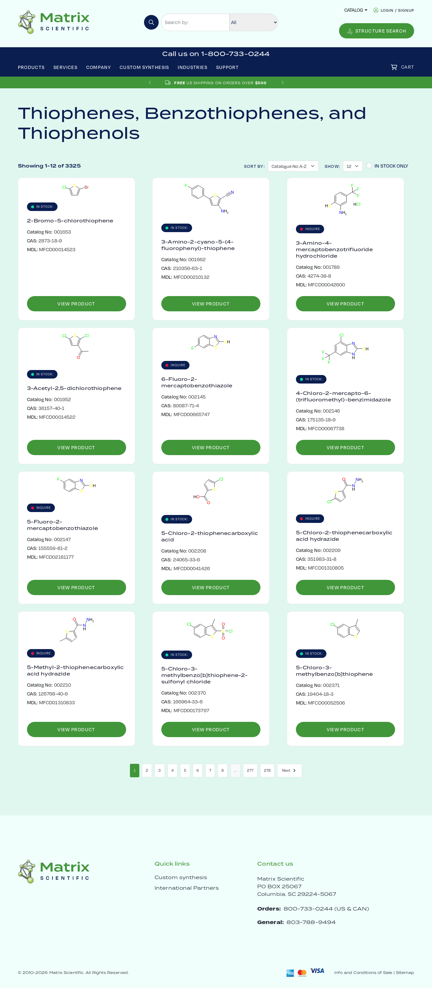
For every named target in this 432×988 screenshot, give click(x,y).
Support (227, 67)
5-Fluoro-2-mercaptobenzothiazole (62, 525)
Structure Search (376, 31)
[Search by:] (195, 22)
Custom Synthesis (144, 67)
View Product (76, 304)
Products (31, 67)
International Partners (187, 888)
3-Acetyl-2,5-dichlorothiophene (74, 388)
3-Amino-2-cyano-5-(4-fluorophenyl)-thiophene (198, 245)
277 (250, 770)
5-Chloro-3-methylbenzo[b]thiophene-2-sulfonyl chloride (204, 675)
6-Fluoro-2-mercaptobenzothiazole (196, 382)
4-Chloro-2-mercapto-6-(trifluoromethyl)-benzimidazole (343, 396)
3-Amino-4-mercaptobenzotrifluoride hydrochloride (334, 249)
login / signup (397, 10)
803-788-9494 (311, 922)
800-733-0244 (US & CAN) (326, 909)
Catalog (353, 10)
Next (289, 770)
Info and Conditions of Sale (363, 972)
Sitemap (405, 972)
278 (267, 770)
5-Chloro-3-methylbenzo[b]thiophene (334, 670)
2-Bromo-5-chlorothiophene (70, 220)
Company (98, 67)
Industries (192, 67)
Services (65, 67)
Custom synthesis (181, 877)
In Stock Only (391, 166)
